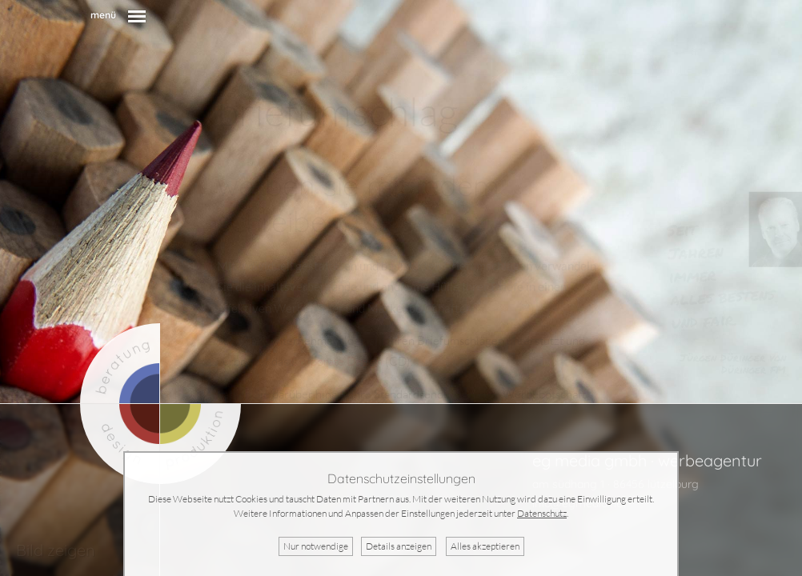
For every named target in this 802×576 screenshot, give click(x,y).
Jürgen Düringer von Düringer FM (733, 363)
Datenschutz (542, 513)
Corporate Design (337, 361)
